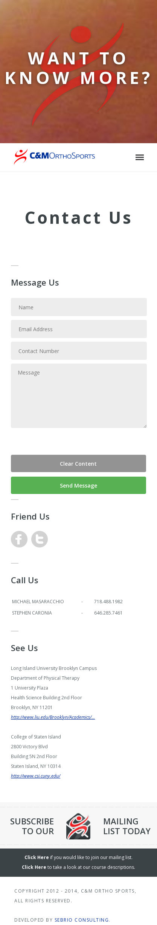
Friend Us (30, 516)
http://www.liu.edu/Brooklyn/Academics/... (53, 717)
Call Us (24, 580)
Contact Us (78, 217)
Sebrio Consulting (82, 920)
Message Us (35, 282)
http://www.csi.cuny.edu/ (35, 776)
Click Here (36, 857)
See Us (24, 647)
